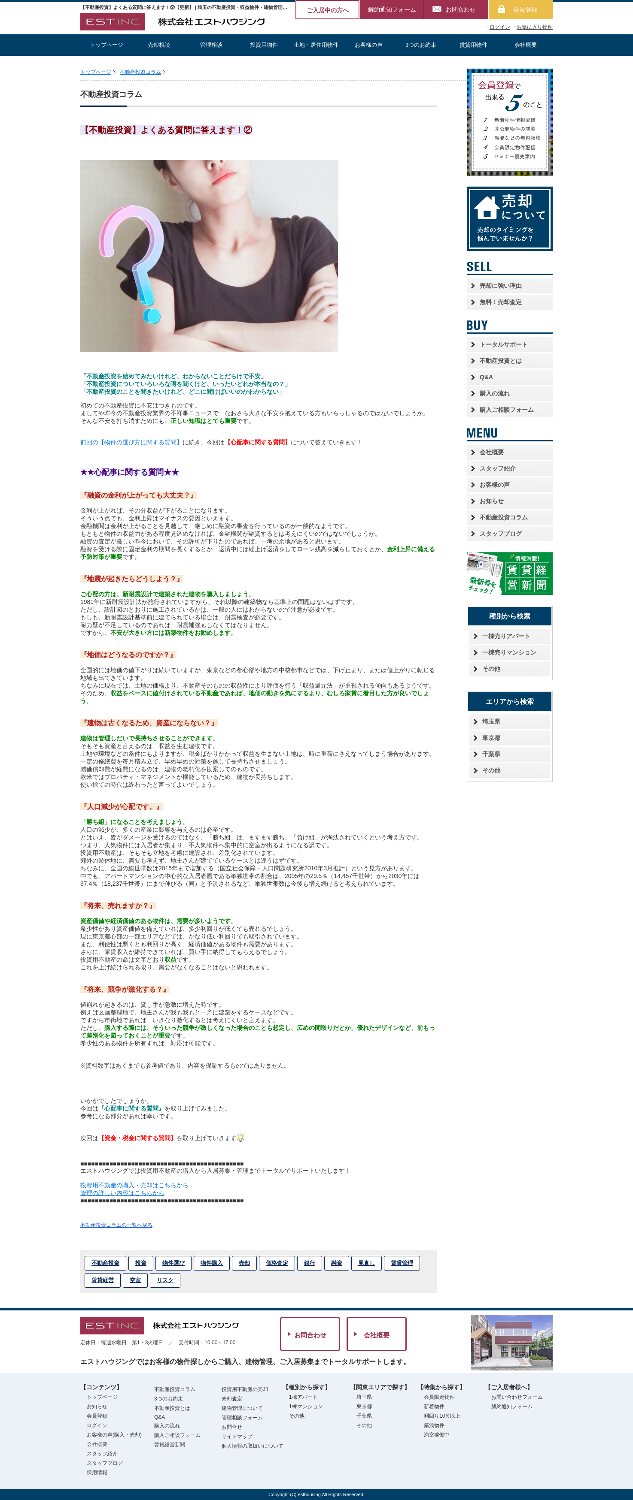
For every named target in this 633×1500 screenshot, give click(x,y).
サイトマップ (237, 1437)
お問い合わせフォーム (517, 1397)
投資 (140, 1263)
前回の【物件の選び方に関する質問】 (131, 442)
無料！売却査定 (501, 302)
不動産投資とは (501, 360)
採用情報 (97, 1473)
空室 (135, 1280)
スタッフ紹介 (498, 468)
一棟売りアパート (506, 636)
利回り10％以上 (442, 1416)
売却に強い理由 (501, 285)
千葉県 (491, 754)
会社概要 (525, 45)
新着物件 (434, 1406)
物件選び (173, 1263)
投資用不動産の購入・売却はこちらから (134, 1185)
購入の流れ (495, 393)
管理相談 (211, 45)
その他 (491, 668)
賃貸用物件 (473, 45)
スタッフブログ (501, 533)
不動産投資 (105, 1263)
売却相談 (159, 45)
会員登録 (525, 9)
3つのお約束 (420, 45)
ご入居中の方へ (328, 10)
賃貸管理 (402, 1263)
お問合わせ (461, 9)
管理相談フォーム (242, 1418)
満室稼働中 (437, 1435)
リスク (165, 1280)
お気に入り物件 (535, 27)
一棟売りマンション (509, 652)
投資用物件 (264, 45)
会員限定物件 (439, 1397)
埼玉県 (491, 721)
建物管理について (242, 1408)
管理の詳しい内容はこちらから (122, 1192)
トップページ (106, 45)
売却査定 (232, 1399)
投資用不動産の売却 (245, 1389)
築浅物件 (434, 1425)
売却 (244, 1263)
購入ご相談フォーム (507, 409)
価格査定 (277, 1263)
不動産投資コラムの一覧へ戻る (116, 1225)
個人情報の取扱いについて (252, 1446)
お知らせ (492, 501)
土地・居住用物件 (316, 45)
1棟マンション (306, 1406)
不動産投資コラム (140, 72)
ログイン (500, 27)
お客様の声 (369, 45)
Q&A (486, 377)
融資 (336, 1263)
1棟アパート (303, 1397)
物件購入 (212, 1263)
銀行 (309, 1263)
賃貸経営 (102, 1280)
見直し (366, 1263)
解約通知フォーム (392, 9)
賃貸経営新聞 (169, 1445)
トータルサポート (504, 344)
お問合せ (232, 1427)
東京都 (491, 737)
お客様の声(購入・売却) (114, 1435)
